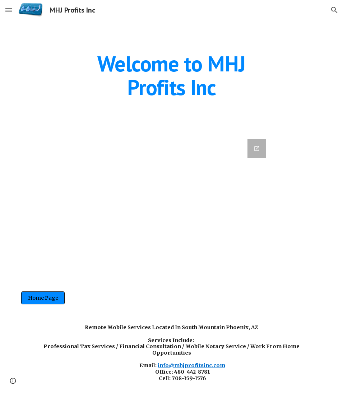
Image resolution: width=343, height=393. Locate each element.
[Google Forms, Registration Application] (171, 206)
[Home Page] (43, 297)
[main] (171, 75)
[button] (8, 10)
